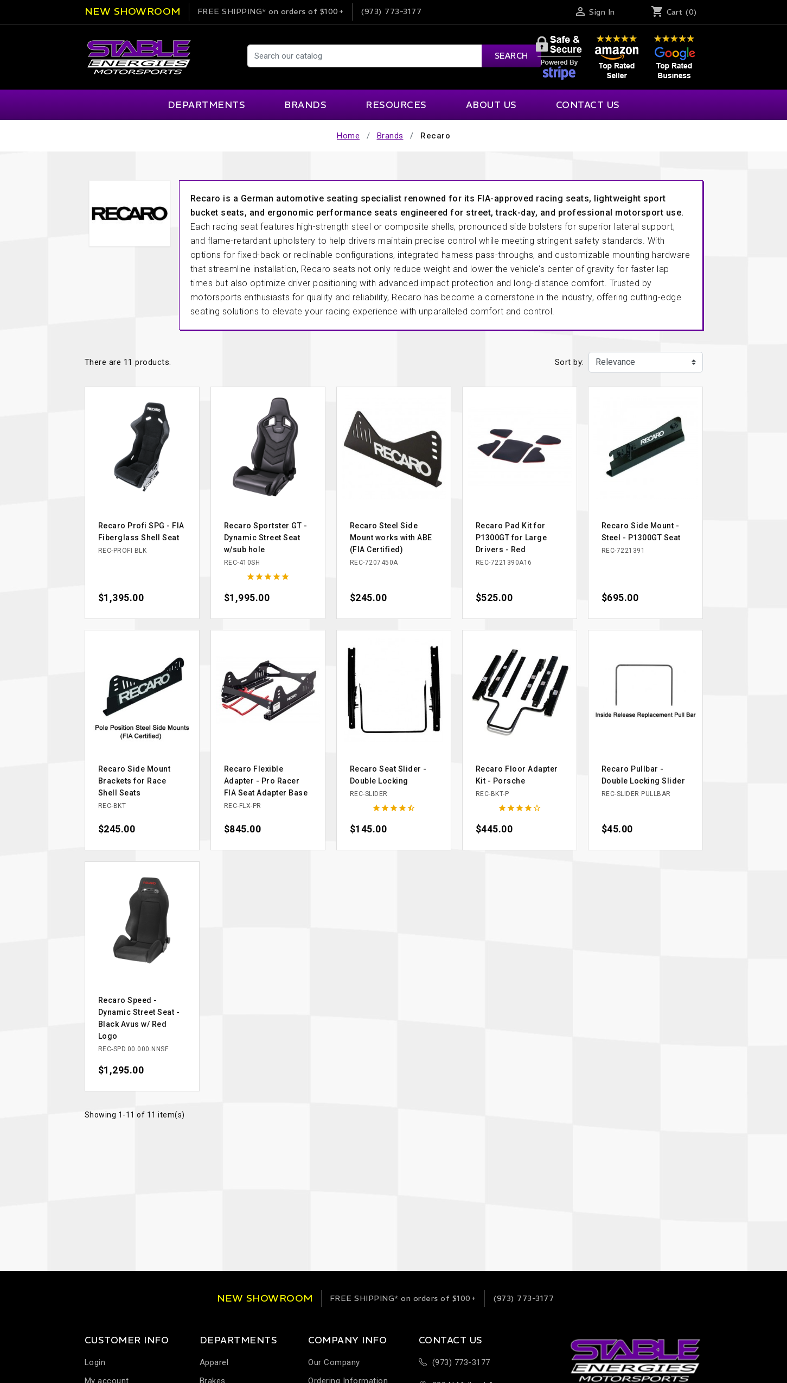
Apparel (214, 1362)
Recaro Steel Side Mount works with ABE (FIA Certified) (391, 537)
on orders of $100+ (270, 11)
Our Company (334, 1362)
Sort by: (569, 362)
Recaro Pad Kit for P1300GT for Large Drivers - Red (511, 537)
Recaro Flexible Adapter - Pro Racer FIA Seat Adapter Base (266, 781)
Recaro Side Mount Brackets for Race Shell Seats (134, 781)
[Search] (393, 56)
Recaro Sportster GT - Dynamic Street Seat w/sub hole (266, 537)
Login (95, 1362)
